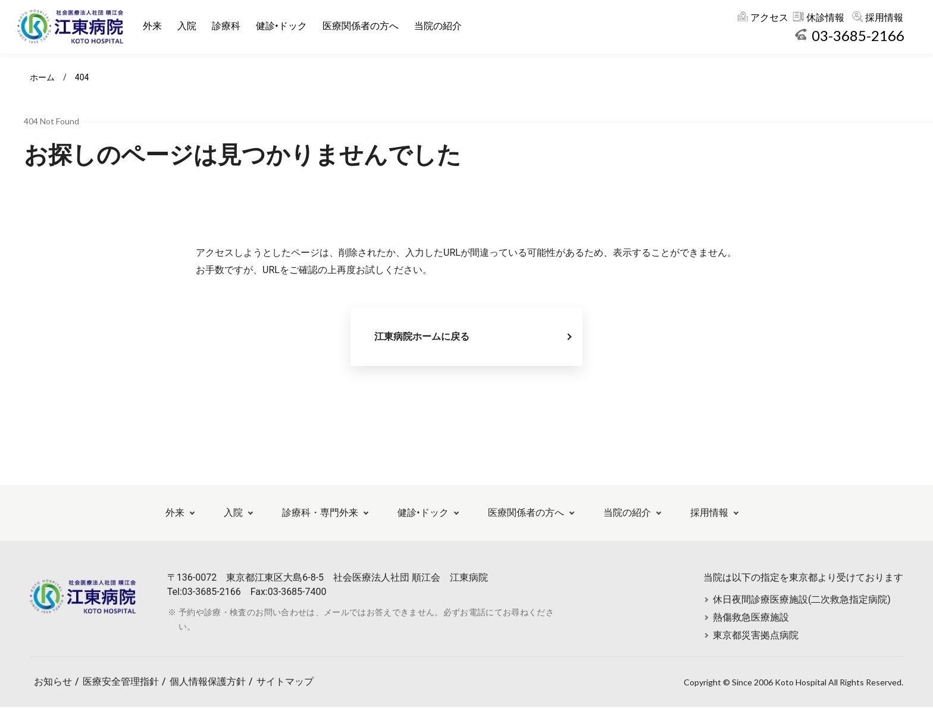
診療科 (226, 26)
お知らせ (53, 682)
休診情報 (825, 17)
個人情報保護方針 (208, 682)
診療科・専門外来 (320, 513)
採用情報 (884, 17)
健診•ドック (281, 26)
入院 (187, 26)
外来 (152, 26)
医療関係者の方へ (361, 26)
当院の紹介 (438, 26)
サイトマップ (285, 682)
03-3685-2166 (858, 35)
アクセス (769, 17)
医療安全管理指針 (121, 682)
